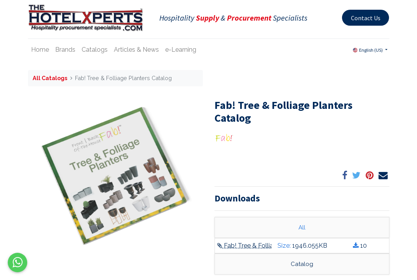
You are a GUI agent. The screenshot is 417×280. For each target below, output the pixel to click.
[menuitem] (40, 50)
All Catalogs (50, 78)
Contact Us (365, 18)
